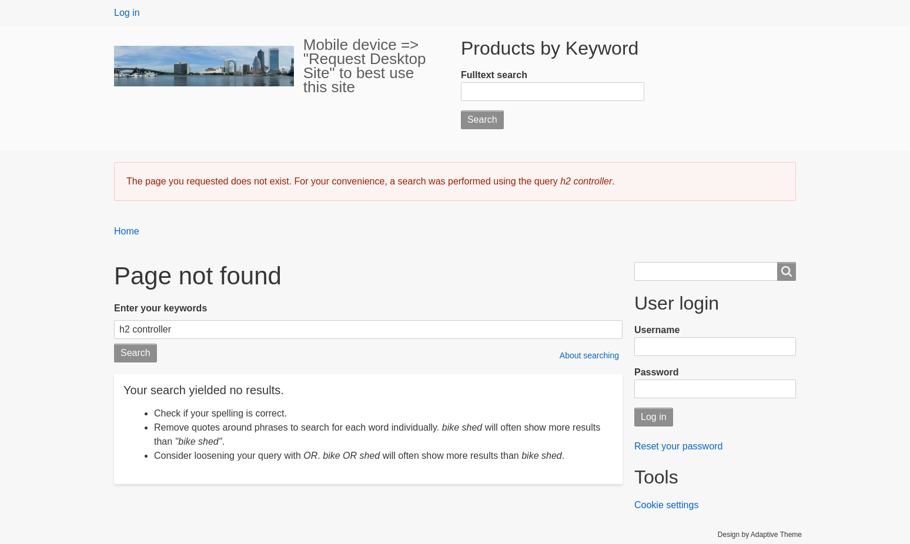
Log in (127, 13)
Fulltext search (494, 75)
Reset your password (678, 446)
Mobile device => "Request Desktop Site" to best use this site (364, 66)
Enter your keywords (160, 308)
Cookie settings (666, 505)
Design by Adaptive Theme (760, 534)
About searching (589, 355)
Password (656, 372)
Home (126, 231)
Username (657, 330)
